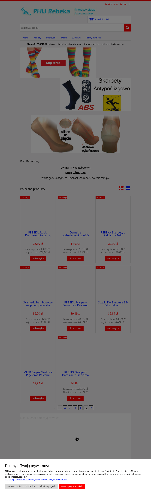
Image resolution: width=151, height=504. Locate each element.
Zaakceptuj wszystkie (72, 486)
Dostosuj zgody (48, 486)
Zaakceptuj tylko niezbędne (21, 486)
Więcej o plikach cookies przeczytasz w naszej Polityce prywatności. (36, 479)
